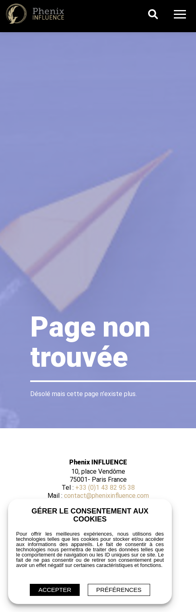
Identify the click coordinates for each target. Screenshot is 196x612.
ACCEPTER (54, 589)
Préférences (119, 589)
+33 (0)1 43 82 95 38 (105, 487)
